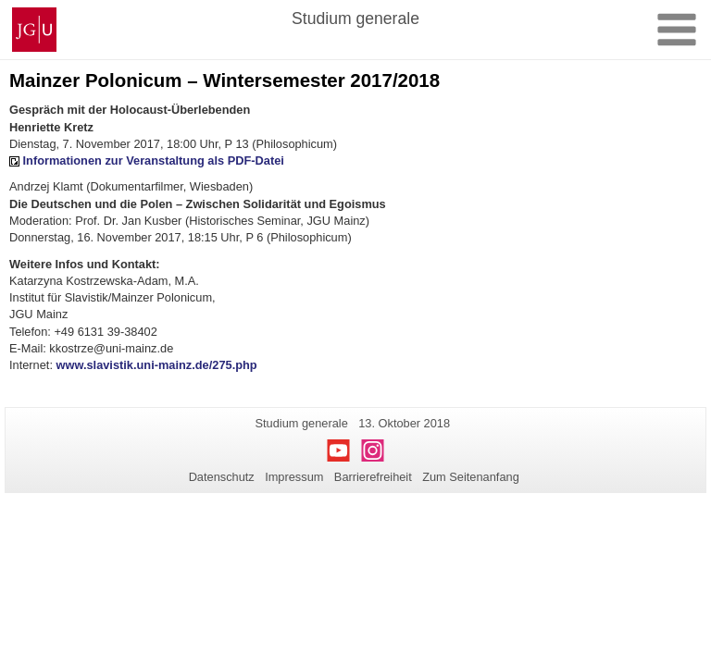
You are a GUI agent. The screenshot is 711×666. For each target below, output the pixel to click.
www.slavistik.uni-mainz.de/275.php (156, 365)
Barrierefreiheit (373, 477)
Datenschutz (222, 477)
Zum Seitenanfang (470, 477)
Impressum (294, 477)
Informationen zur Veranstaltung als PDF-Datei (153, 160)
